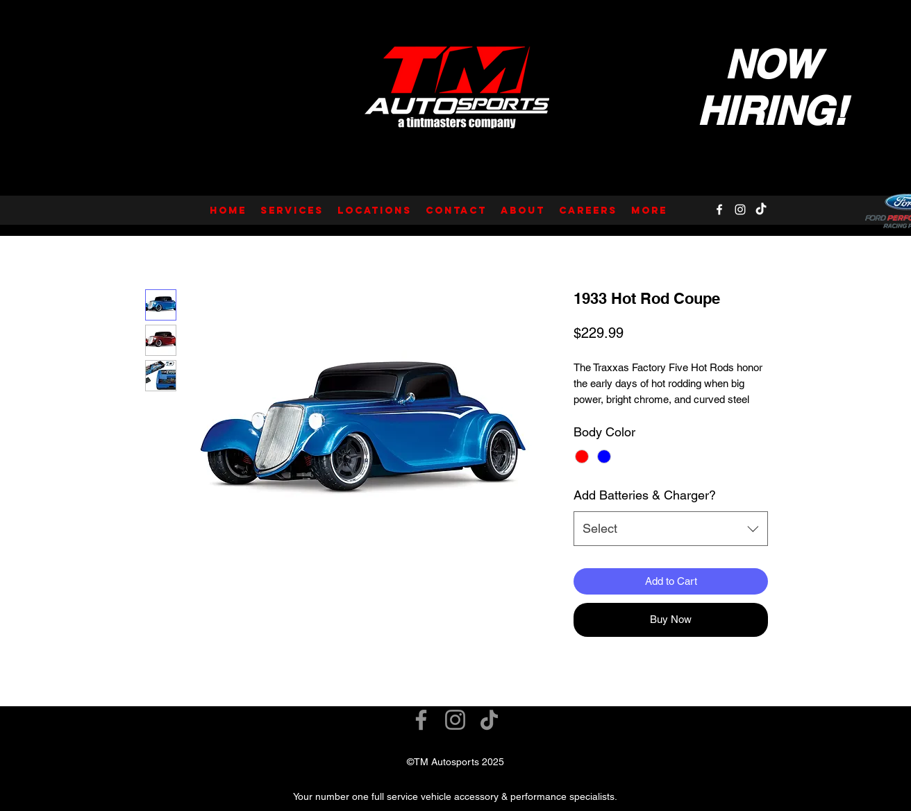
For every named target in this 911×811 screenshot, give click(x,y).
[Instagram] (740, 209)
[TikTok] (761, 209)
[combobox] (671, 528)
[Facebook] (719, 209)
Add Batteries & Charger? (645, 495)
